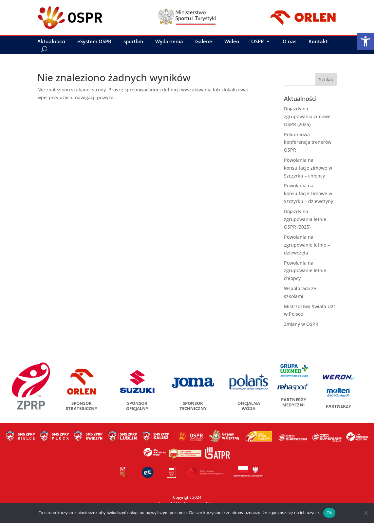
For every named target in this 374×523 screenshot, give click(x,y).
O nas (289, 42)
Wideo (231, 42)
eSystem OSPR (94, 42)
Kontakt (318, 42)
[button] (365, 41)
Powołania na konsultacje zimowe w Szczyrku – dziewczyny (308, 193)
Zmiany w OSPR (301, 324)
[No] (366, 513)
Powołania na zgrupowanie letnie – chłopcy (307, 271)
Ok (329, 512)
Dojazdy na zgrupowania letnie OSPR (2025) (305, 219)
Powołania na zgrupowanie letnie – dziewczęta (307, 245)
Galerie (203, 42)
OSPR (257, 42)
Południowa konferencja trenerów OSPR (307, 142)
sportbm (133, 42)
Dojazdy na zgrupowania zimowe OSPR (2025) (307, 116)
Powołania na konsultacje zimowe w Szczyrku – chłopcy (308, 168)
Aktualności (51, 42)
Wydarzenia (169, 42)
